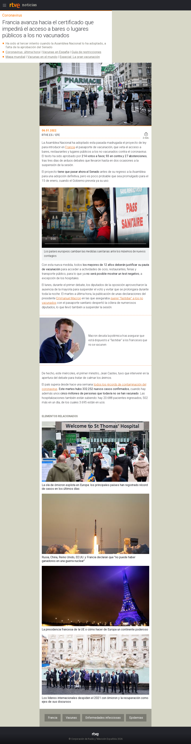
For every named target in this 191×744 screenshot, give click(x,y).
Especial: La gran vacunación (80, 57)
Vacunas (71, 717)
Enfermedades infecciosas (103, 717)
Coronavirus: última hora (23, 52)
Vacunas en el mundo (42, 57)
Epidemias (136, 717)
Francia (70, 147)
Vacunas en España (55, 52)
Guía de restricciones (86, 52)
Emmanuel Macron (68, 298)
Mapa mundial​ (15, 57)
